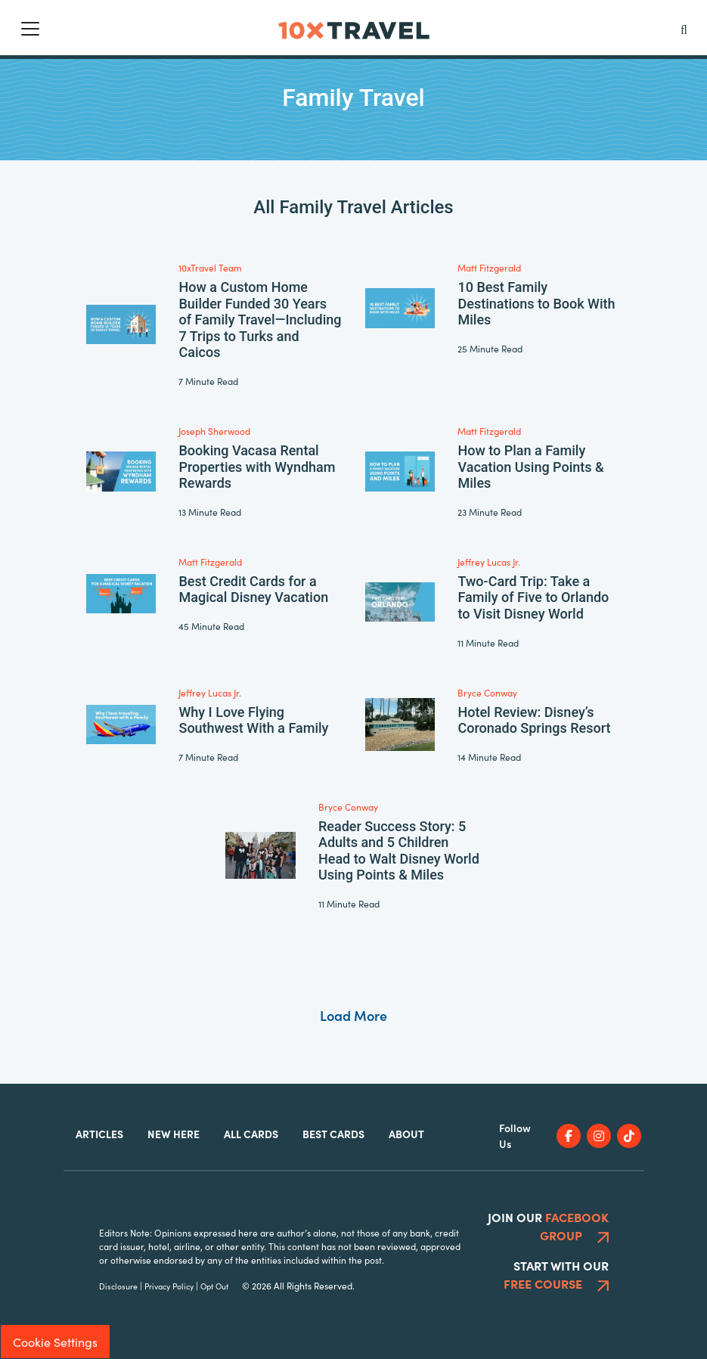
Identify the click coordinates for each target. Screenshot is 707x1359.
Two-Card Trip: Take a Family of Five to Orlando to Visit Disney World (533, 597)
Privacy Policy (169, 1286)
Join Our (548, 1226)
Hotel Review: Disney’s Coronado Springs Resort (533, 720)
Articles (99, 1133)
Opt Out (214, 1286)
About (406, 1133)
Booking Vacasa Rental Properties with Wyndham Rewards (256, 466)
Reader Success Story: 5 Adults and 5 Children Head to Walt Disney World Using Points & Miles (398, 850)
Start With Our (556, 1274)
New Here (173, 1133)
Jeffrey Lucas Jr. (488, 561)
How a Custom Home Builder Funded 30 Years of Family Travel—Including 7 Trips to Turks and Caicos (259, 319)
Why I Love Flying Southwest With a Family (253, 720)
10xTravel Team (210, 267)
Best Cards (333, 1133)
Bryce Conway (487, 692)
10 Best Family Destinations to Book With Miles (536, 303)
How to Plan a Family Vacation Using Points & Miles (530, 466)
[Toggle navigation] (30, 29)
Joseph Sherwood (214, 430)
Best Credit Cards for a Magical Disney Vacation (253, 589)
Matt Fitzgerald (489, 267)
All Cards (251, 1133)
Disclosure (118, 1286)
